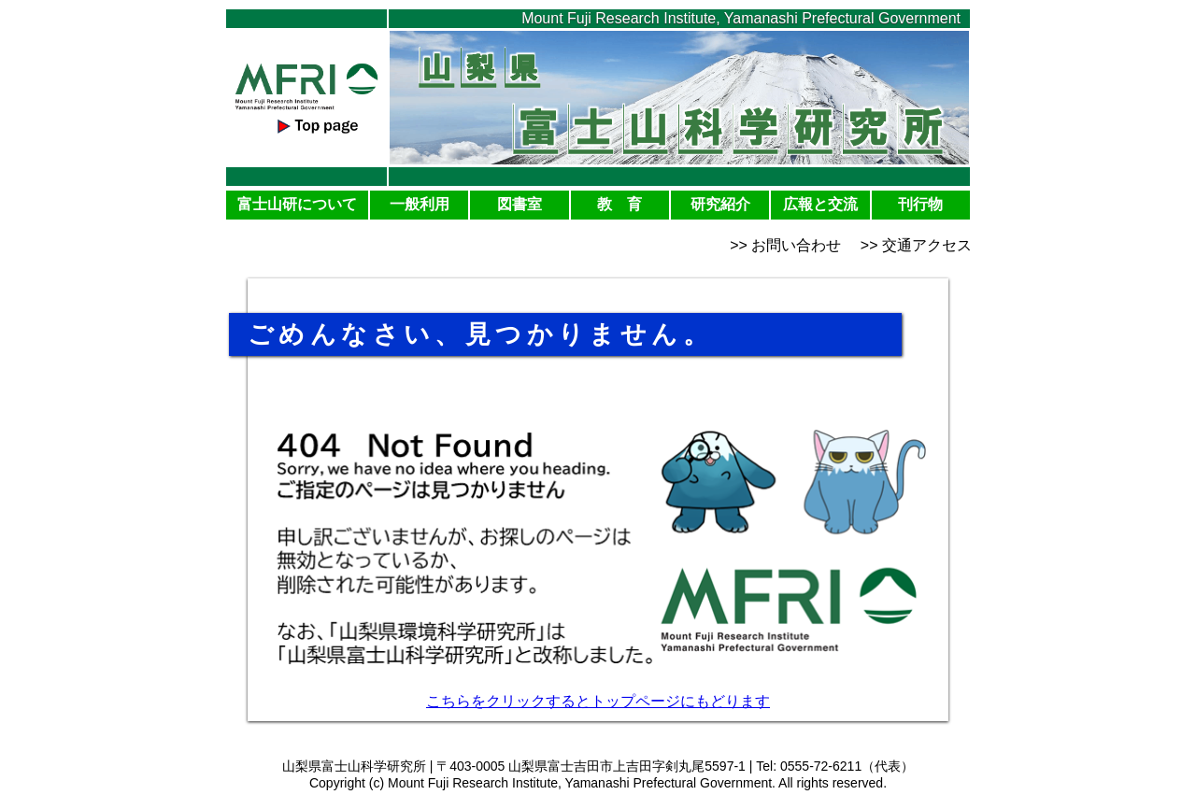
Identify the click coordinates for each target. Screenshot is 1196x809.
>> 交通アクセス (916, 245)
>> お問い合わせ (785, 245)
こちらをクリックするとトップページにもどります (598, 701)
